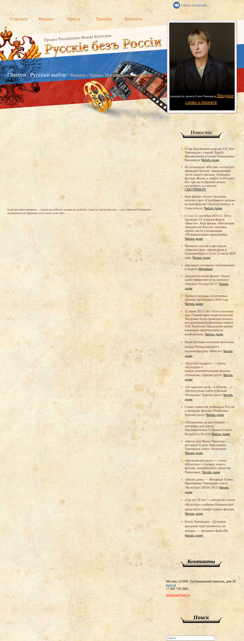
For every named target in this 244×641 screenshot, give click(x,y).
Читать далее (210, 160)
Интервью (206, 269)
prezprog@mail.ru (178, 595)
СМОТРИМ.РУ (195, 189)
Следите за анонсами (193, 5)
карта (171, 585)
